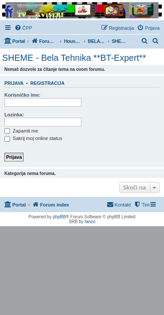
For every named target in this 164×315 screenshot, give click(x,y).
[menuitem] (23, 28)
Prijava (14, 83)
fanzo (90, 221)
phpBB (59, 216)
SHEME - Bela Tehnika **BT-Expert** (74, 58)
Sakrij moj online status (33, 138)
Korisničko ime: (22, 95)
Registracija (47, 83)
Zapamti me (21, 130)
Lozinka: (14, 114)
